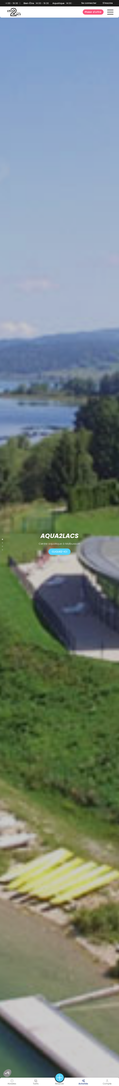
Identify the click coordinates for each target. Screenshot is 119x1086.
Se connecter (88, 3)
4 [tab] (2, 549)
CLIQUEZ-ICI (59, 551)
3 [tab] (2, 545)
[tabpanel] (59, 543)
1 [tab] (2, 538)
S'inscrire (108, 3)
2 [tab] (2, 542)
